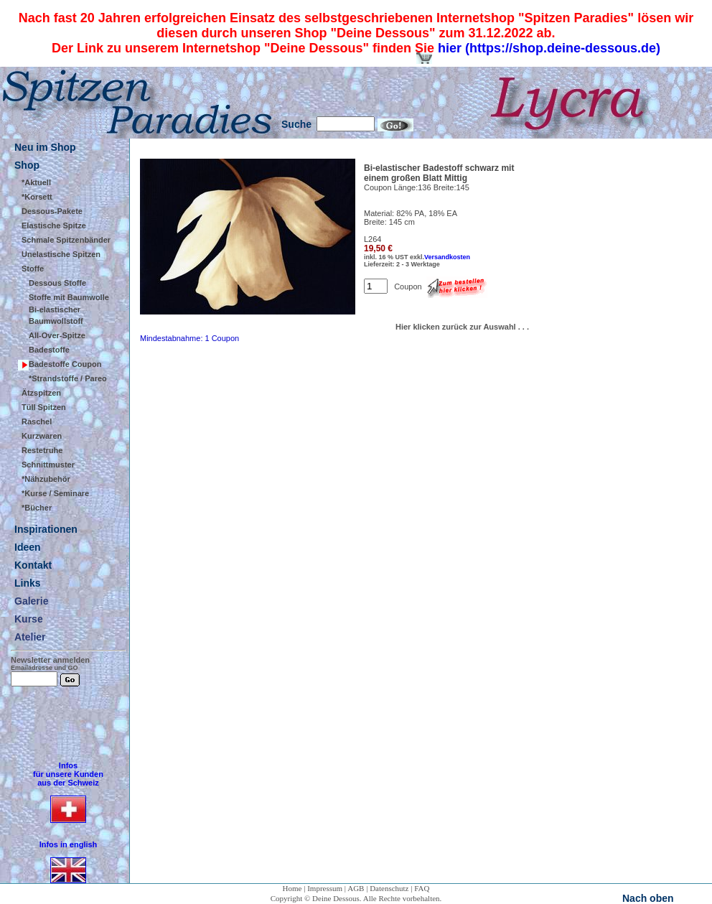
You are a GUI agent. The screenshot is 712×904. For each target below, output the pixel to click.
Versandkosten (447, 257)
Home (292, 888)
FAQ (421, 888)
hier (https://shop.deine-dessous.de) (549, 48)
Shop (26, 165)
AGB (355, 888)
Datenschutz (389, 888)
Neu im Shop (45, 147)
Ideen (27, 547)
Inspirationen (46, 529)
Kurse (28, 619)
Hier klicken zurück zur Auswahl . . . (462, 326)
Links (27, 583)
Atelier (30, 637)
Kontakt (33, 565)
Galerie (31, 601)
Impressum (324, 888)
